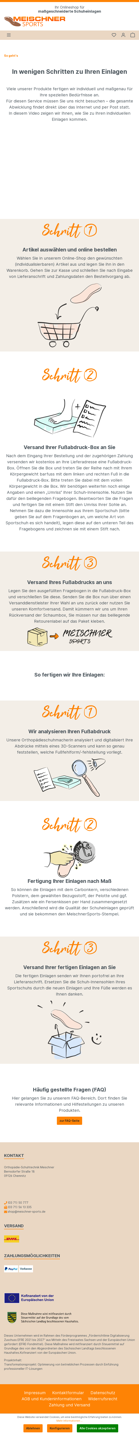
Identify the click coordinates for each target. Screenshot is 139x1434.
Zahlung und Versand (69, 1404)
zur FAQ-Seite (69, 1120)
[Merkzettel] (114, 35)
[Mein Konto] (123, 35)
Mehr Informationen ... (69, 1420)
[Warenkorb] (131, 35)
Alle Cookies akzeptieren (97, 1428)
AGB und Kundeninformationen (52, 1398)
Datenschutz (102, 1392)
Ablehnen (33, 1428)
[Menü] (8, 35)
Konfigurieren (60, 1428)
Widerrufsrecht (102, 1398)
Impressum (35, 1392)
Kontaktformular (68, 1392)
